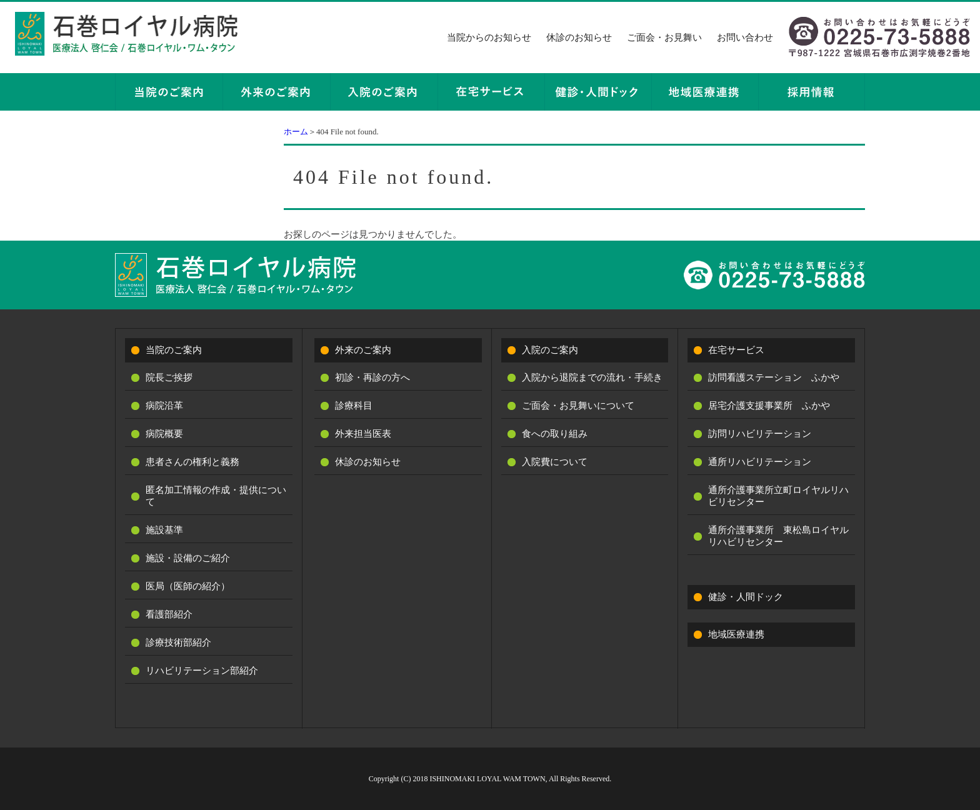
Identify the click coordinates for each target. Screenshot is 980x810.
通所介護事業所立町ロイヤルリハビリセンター (778, 496)
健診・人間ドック (745, 597)
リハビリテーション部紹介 (202, 671)
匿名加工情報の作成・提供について (216, 496)
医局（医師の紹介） (188, 586)
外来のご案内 (363, 350)
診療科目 (353, 406)
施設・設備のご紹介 (188, 558)
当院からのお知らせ (489, 37)
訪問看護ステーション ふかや (773, 377)
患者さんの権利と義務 (192, 462)
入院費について (555, 462)
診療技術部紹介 (178, 643)
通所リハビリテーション (759, 462)
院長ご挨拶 (169, 377)
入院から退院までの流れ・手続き (592, 377)
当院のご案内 (174, 350)
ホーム (296, 131)
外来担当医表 (363, 434)
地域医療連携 (736, 634)
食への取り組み (555, 434)
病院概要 (164, 434)
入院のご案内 (550, 350)
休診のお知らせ (579, 37)
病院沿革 (164, 406)
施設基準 (164, 530)
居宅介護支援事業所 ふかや (769, 406)
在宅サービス (736, 350)
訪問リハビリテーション (759, 434)
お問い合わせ (745, 37)
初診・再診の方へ (372, 377)
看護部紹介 (169, 614)
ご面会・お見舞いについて (578, 406)
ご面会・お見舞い (664, 37)
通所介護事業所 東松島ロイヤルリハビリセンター (778, 536)
